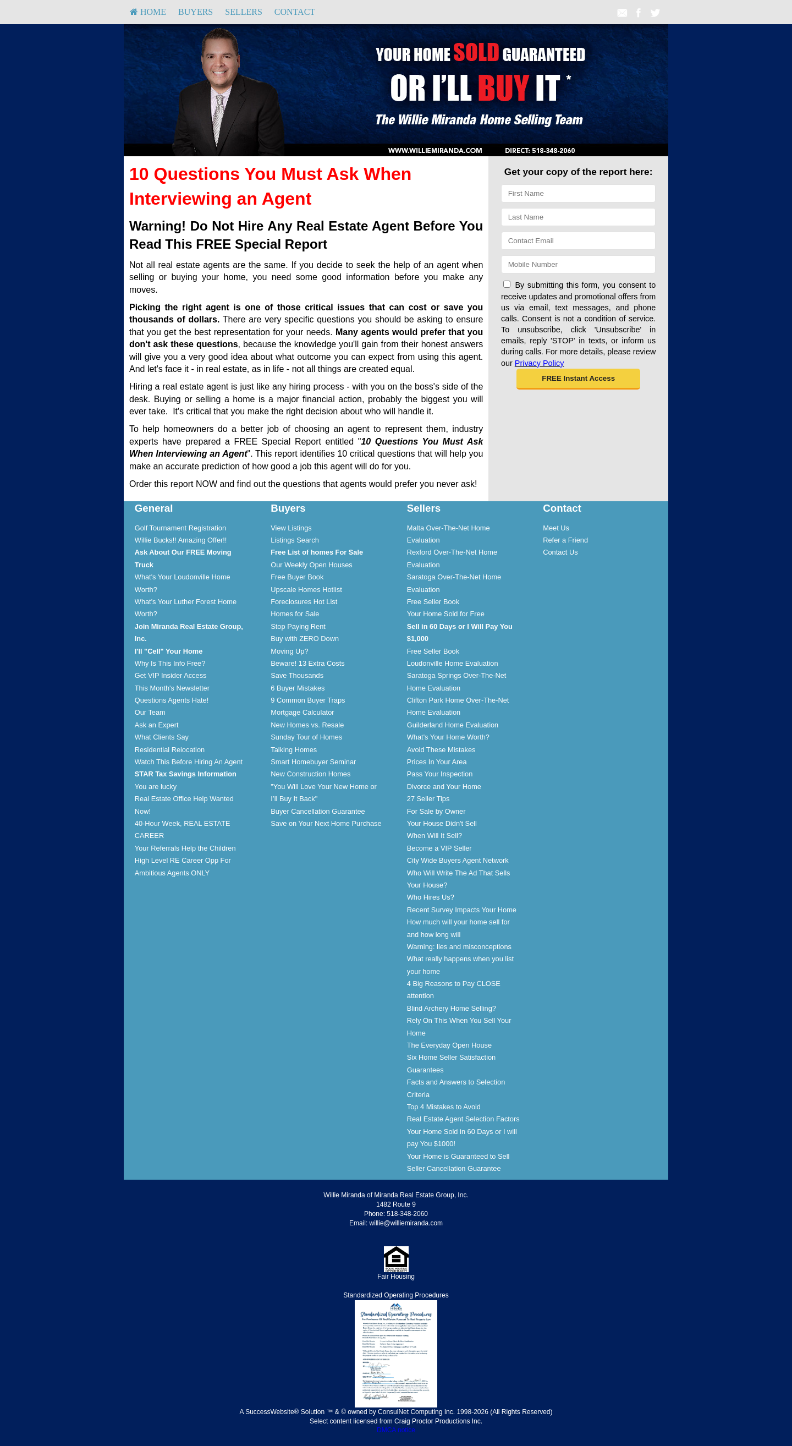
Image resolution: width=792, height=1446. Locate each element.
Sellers (243, 12)
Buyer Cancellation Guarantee (318, 811)
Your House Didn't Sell (442, 823)
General (154, 508)
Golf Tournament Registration (180, 528)
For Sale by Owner (436, 811)
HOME (148, 12)
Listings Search (295, 540)
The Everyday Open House (449, 1045)
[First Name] (578, 193)
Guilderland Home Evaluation (452, 725)
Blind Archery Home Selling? (451, 1008)
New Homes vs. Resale (307, 725)
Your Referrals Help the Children (185, 848)
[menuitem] (148, 12)
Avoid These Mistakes (441, 750)
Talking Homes (294, 750)
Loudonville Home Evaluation (452, 663)
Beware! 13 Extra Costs (307, 663)
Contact (294, 12)
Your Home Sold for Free (446, 614)
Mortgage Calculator (302, 712)
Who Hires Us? (430, 897)
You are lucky (156, 786)
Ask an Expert (157, 725)
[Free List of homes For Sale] (317, 552)
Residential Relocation (170, 750)
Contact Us (560, 552)
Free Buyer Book (297, 577)
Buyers (195, 12)
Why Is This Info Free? (170, 663)
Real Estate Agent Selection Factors (463, 1119)
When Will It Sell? (434, 835)
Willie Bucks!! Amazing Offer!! (181, 540)
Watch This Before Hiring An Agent (189, 762)
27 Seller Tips (428, 799)
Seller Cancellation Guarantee (454, 1168)
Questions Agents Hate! (171, 700)
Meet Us (556, 528)
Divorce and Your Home (444, 786)
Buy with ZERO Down (305, 638)
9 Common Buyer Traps (308, 700)
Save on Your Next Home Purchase (326, 823)
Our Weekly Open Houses (311, 565)
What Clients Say (162, 737)
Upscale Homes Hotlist (306, 589)
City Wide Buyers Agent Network (458, 860)
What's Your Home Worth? (448, 737)
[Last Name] (578, 217)
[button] (578, 379)
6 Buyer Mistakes (297, 688)
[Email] (578, 241)
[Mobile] (578, 264)
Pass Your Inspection (440, 774)
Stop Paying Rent (298, 626)
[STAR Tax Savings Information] (186, 774)
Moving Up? (289, 651)
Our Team (150, 712)
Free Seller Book (433, 602)
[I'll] (169, 651)
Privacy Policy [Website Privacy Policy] (539, 363)
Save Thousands (297, 675)
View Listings (291, 528)
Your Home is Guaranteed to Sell (458, 1156)
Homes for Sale (295, 614)
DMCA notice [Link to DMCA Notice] (396, 1430)
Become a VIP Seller (439, 848)
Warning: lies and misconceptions (459, 947)
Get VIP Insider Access (171, 675)
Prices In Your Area (437, 762)
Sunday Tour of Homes (306, 737)
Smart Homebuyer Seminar (313, 762)
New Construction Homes (310, 774)
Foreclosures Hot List (304, 602)
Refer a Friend (565, 540)
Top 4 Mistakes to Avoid (444, 1107)
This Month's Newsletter (172, 688)
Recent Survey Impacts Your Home (461, 910)
